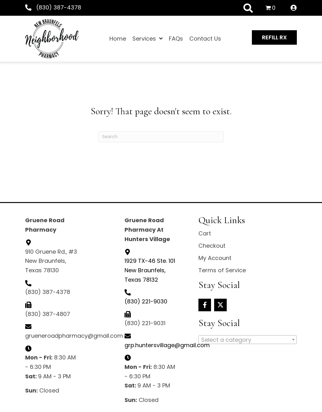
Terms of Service (222, 270)
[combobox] (247, 339)
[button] (274, 37)
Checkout (211, 246)
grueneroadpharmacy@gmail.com (74, 336)
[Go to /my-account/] (294, 8)
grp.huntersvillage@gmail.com (167, 345)
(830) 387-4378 (58, 7)
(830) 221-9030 (146, 301)
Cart (204, 233)
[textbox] (248, 340)
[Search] (161, 136)
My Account (214, 258)
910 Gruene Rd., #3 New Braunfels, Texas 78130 (51, 261)
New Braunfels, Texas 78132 (150, 270)
